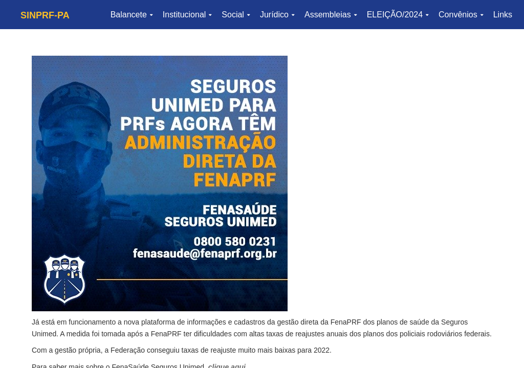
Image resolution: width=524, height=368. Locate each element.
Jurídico (277, 14)
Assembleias (330, 14)
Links (502, 14)
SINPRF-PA (45, 15)
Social (236, 14)
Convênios (461, 14)
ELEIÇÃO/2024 (397, 14)
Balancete (131, 14)
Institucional (187, 14)
